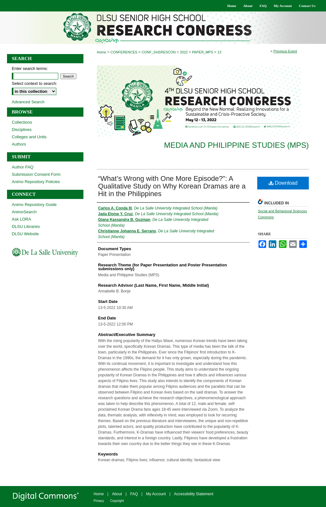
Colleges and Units (29, 136)
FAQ (134, 494)
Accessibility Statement (193, 494)
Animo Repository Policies (36, 181)
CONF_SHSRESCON (159, 52)
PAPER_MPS (203, 52)
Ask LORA (21, 219)
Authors (19, 144)
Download (283, 183)
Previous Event (285, 51)
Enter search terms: (30, 68)
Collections (22, 122)
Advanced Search (28, 101)
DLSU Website (25, 233)
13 (219, 52)
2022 (184, 52)
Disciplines (22, 129)
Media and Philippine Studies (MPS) (236, 145)
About (117, 494)
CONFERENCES (124, 52)
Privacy (99, 501)
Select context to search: (34, 83)
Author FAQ (22, 167)
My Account (156, 494)
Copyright (117, 501)
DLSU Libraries (26, 226)
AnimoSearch (24, 211)
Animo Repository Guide (34, 204)
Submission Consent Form (36, 174)
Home (101, 52)
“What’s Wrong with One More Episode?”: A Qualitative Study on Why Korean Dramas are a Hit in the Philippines (171, 186)
